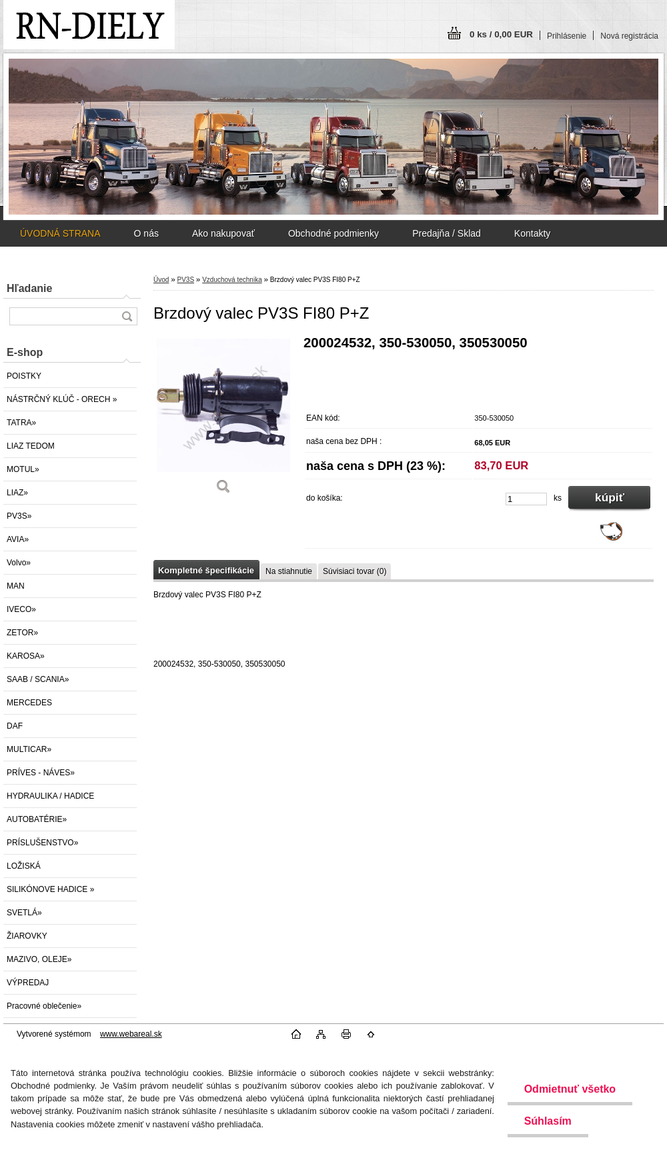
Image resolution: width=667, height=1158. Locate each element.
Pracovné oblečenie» (44, 1006)
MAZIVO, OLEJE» (39, 959)
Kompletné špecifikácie (206, 570)
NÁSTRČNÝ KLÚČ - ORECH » (62, 399)
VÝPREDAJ (28, 982)
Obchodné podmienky (333, 233)
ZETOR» (22, 632)
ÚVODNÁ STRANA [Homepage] (60, 233)
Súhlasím (547, 1121)
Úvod (161, 279)
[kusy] (526, 499)
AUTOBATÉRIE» (37, 819)
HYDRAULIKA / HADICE (50, 796)
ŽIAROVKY (27, 936)
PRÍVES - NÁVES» (41, 772)
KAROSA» (26, 656)
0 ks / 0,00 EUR (501, 34)
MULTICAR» (29, 749)
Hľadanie (29, 288)
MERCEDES (29, 702)
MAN (16, 586)
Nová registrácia (629, 36)
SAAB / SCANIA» (38, 679)
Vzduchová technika (232, 279)
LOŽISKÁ (24, 866)
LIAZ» (17, 492)
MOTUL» (23, 469)
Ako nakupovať (223, 233)
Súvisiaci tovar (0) (354, 571)
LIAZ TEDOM (31, 446)
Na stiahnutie (288, 571)
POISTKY (24, 376)
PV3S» (19, 516)
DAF (15, 726)
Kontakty (532, 233)
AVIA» (18, 539)
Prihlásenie (566, 36)
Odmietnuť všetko (569, 1089)
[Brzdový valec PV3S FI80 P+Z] (223, 419)
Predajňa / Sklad (446, 233)
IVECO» (21, 609)
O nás (146, 233)
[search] (126, 316)
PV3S (185, 279)
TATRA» (21, 422)
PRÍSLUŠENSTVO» (42, 842)
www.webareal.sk (131, 1034)
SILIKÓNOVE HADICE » (50, 889)
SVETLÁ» (24, 912)
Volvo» (19, 562)
